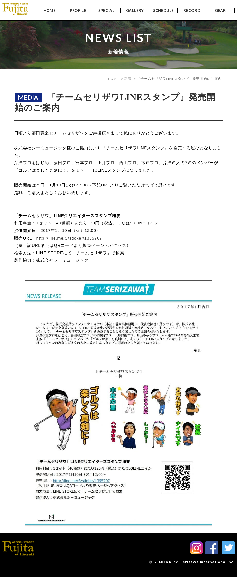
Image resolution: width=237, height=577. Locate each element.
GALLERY (135, 10)
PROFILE (78, 10)
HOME (50, 10)
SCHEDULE (163, 10)
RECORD (191, 10)
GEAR (220, 10)
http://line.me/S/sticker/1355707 (69, 238)
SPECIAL (106, 10)
